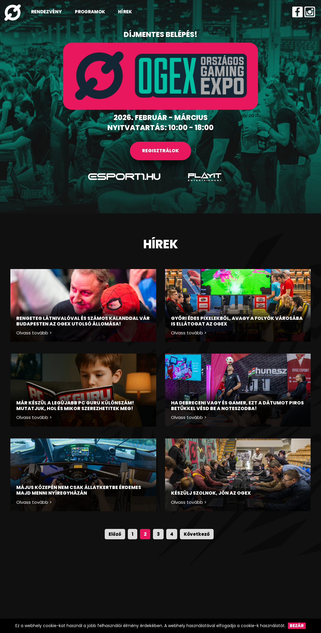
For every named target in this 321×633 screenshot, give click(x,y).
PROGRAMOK (90, 12)
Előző (115, 534)
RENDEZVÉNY (46, 12)
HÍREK (125, 12)
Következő (197, 534)
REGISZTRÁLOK (160, 150)
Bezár (297, 626)
